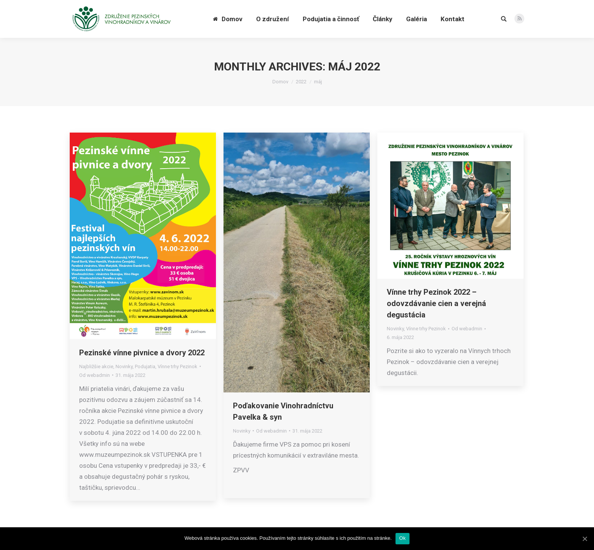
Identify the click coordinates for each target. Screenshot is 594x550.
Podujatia (145, 366)
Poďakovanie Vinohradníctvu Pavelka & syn (283, 411)
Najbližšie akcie (96, 366)
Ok (402, 538)
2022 (301, 81)
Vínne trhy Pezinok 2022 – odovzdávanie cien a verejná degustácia (436, 303)
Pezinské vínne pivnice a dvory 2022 (142, 352)
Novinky (124, 366)
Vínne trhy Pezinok (177, 366)
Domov (280, 81)
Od (94, 375)
